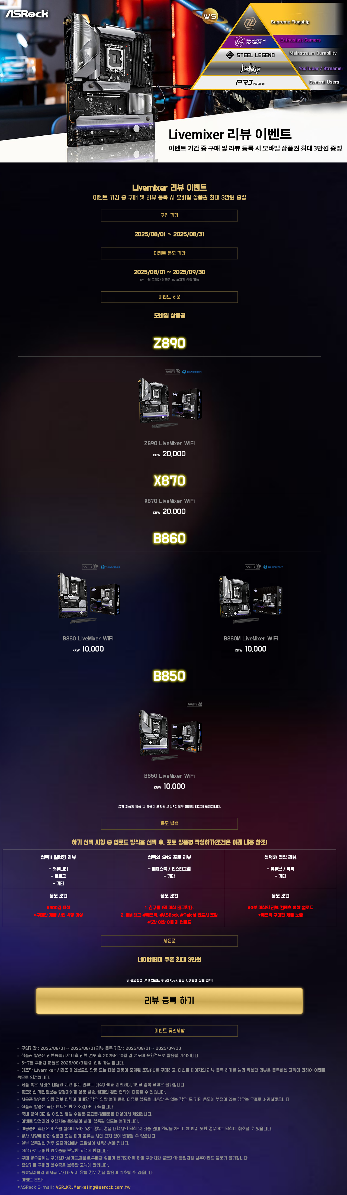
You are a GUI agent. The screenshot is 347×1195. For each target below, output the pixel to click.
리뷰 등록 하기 (169, 1000)
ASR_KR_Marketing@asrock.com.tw (93, 1187)
